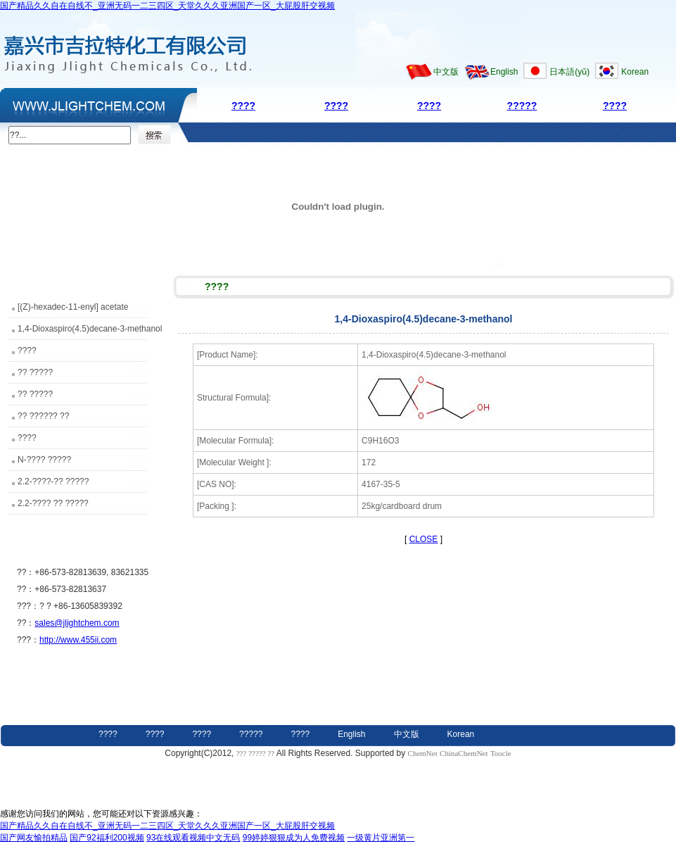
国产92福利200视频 (107, 838)
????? (522, 105)
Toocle (500, 753)
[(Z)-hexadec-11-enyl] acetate (73, 307)
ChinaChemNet (463, 753)
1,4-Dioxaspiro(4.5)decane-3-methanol (90, 329)
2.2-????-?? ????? (53, 481)
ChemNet (423, 753)
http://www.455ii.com (78, 640)
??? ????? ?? (256, 753)
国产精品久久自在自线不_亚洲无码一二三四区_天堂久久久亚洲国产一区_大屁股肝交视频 (167, 6)
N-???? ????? (44, 460)
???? (243, 105)
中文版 (446, 72)
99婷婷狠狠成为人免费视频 (294, 838)
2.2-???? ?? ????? (53, 503)
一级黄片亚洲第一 (380, 838)
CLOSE (423, 539)
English (504, 72)
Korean (635, 72)
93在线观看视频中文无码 (193, 838)
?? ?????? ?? (43, 416)
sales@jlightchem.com (76, 623)
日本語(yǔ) (569, 72)
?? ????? (35, 372)
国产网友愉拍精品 (34, 838)
